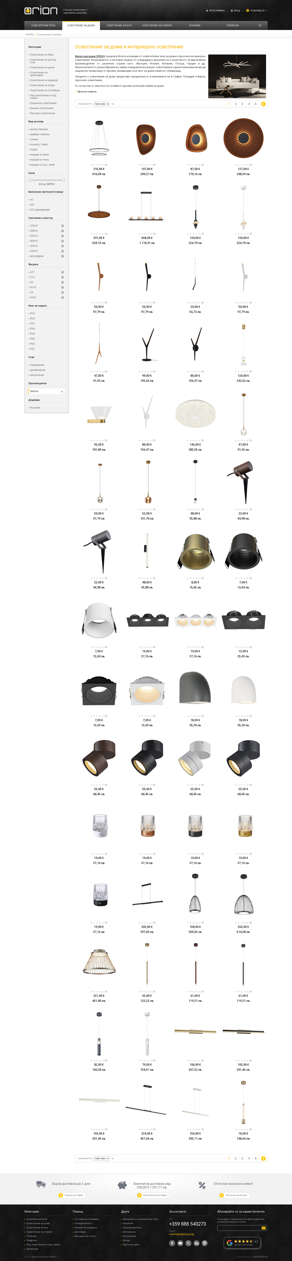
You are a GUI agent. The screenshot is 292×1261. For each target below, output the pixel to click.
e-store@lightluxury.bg (181, 1234)
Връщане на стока (85, 1236)
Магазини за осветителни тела (140, 1219)
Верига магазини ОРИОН (90, 56)
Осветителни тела (36, 1219)
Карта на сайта (131, 1244)
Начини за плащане (86, 1227)
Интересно (129, 1232)
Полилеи (31, 1236)
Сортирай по (85, 104)
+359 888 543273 (187, 1224)
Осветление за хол (37, 1227)
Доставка (80, 1232)
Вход (237, 11)
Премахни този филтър (61, 391)
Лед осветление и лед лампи (43, 1244)
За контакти (129, 1236)
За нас (126, 1240)
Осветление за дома (38, 1223)
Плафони (31, 1240)
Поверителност (83, 1223)
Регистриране (217, 11)
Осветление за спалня (39, 1232)
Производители (132, 1227)
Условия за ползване (87, 1219)
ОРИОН (29, 34)
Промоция (32, 1249)
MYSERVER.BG (261, 1257)
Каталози (128, 1223)
